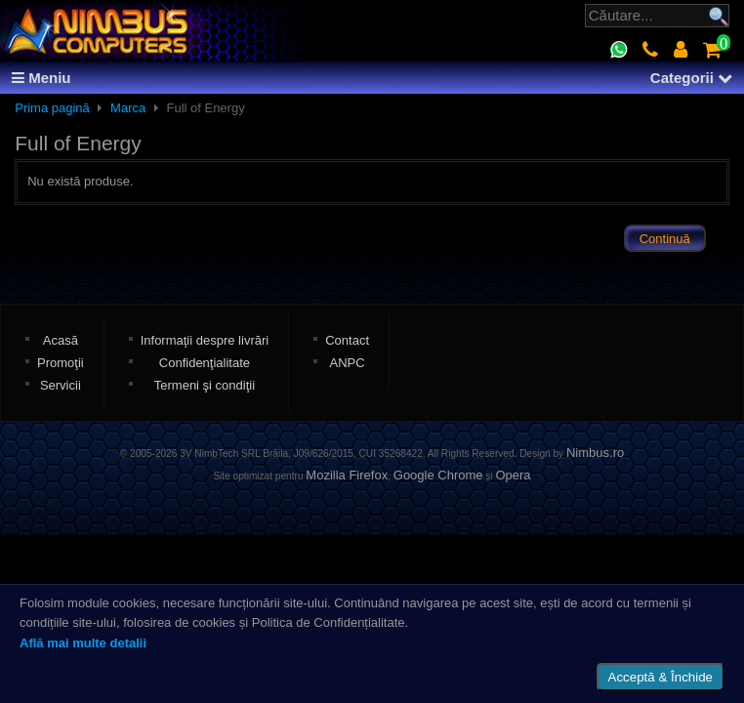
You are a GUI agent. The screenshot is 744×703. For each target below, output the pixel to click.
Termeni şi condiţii (204, 385)
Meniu (41, 77)
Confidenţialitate (204, 362)
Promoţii (60, 362)
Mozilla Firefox (347, 475)
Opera (512, 475)
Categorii (691, 77)
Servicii (60, 385)
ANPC (347, 362)
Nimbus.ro (595, 452)
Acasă (60, 340)
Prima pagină (52, 108)
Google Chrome (438, 475)
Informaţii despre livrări (205, 340)
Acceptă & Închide (660, 677)
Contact (347, 340)
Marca (127, 108)
